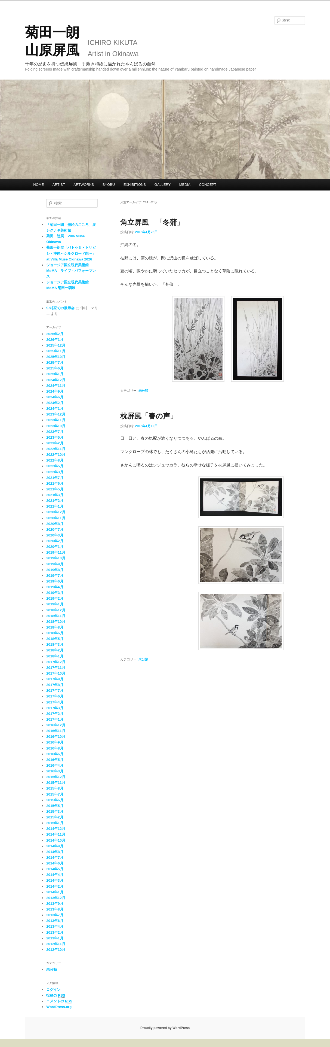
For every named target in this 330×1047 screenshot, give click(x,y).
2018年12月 (55, 610)
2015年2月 (54, 817)
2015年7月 (54, 794)
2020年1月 (54, 547)
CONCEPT (207, 185)
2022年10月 (55, 455)
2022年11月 (55, 449)
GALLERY (163, 185)
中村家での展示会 (60, 308)
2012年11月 (55, 944)
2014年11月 (55, 834)
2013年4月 (54, 926)
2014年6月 (54, 863)
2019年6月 (54, 581)
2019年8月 (54, 570)
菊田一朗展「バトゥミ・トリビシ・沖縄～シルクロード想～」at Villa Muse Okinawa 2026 (71, 253)
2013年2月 (54, 932)
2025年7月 (54, 362)
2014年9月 (54, 846)
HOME (38, 185)
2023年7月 (54, 432)
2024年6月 (54, 397)
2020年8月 (54, 524)
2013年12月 (55, 898)
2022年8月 (54, 460)
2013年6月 (54, 921)
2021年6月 (54, 483)
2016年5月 (54, 760)
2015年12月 (55, 777)
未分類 (143, 391)
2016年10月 (55, 737)
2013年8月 (54, 909)
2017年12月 (55, 662)
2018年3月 (54, 644)
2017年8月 (54, 685)
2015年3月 (54, 811)
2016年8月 (54, 748)
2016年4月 (54, 765)
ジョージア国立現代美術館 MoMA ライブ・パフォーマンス (71, 270)
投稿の (55, 995)
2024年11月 (55, 386)
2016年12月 (55, 725)
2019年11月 (55, 552)
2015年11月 (55, 783)
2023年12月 (55, 414)
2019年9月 (54, 564)
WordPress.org (59, 1007)
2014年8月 (54, 852)
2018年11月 (55, 616)
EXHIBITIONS (135, 185)
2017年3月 (54, 708)
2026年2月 (54, 334)
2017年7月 (54, 690)
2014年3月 (54, 880)
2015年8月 (54, 788)
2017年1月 (54, 719)
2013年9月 (54, 904)
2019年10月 (55, 558)
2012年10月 (55, 950)
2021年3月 (54, 495)
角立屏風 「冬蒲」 (152, 222)
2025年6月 (54, 368)
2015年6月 (54, 800)
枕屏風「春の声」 (148, 416)
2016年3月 (54, 771)
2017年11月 (55, 668)
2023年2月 (54, 443)
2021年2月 (54, 501)
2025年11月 (55, 351)
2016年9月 (54, 742)
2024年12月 (55, 380)
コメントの (59, 1001)
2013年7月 (54, 915)
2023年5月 (54, 437)
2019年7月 (54, 575)
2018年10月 (55, 622)
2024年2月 (54, 403)
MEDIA (184, 185)
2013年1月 (54, 938)
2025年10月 (55, 357)
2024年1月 (54, 408)
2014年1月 (54, 892)
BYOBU (109, 185)
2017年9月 (54, 679)
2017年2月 (54, 714)
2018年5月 (54, 639)
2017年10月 (55, 673)
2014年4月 (54, 875)
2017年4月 (54, 702)
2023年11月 (55, 420)
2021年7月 (54, 478)
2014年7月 (54, 857)
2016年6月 (54, 754)
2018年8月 (54, 627)
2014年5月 (54, 869)
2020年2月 (54, 541)
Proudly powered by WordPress (165, 1028)
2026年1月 (54, 340)
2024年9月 (54, 391)
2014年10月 (55, 840)
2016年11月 (55, 731)
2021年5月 (54, 489)
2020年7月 (54, 529)
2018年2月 (54, 650)
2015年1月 (54, 823)
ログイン (53, 990)
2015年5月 (54, 806)
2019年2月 (54, 598)
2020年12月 (55, 512)
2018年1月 (54, 656)
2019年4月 (54, 587)
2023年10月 (55, 426)
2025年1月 (54, 374)
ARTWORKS (83, 185)
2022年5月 (54, 466)
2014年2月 (54, 886)
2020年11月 (55, 518)
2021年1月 (54, 506)
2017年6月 (54, 696)
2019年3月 (54, 593)
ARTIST (59, 185)
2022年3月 (54, 472)
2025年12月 (55, 345)
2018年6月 (54, 633)
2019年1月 (54, 604)
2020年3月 (54, 535)
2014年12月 (55, 829)
